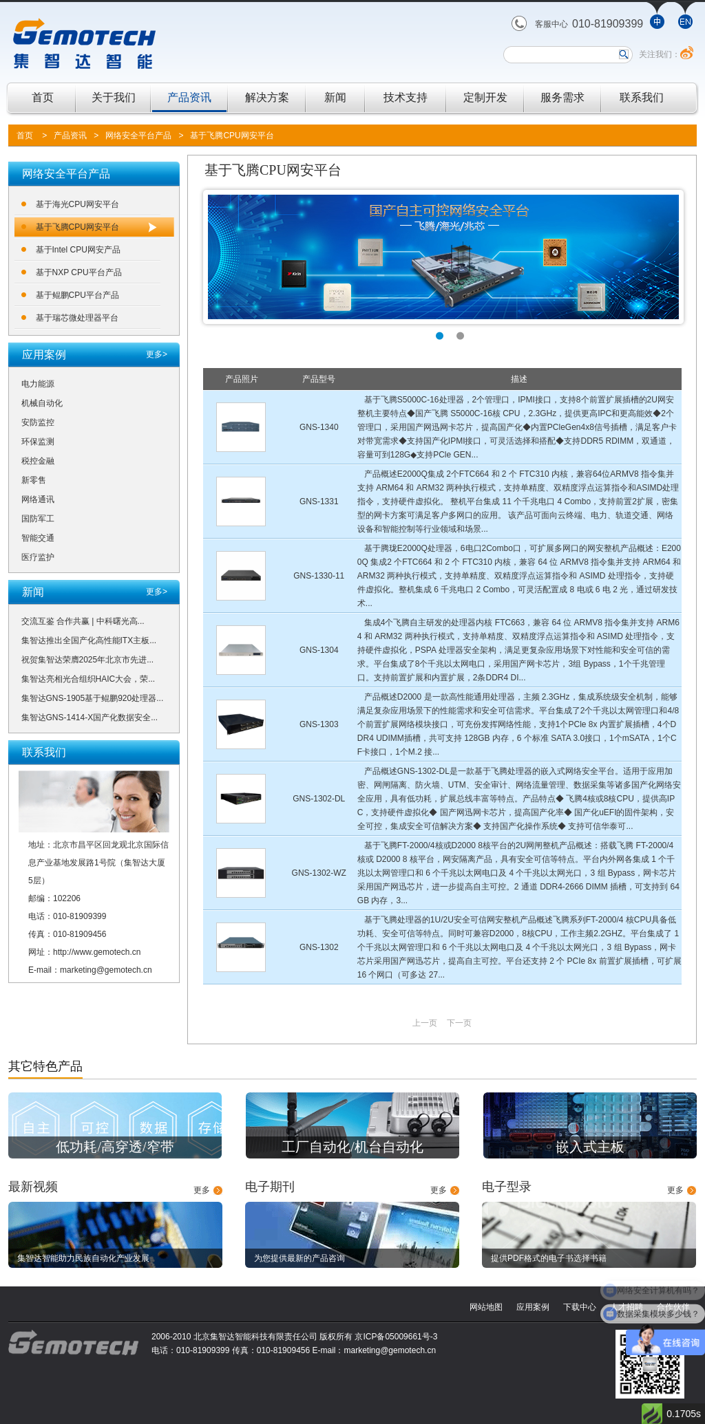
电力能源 (37, 384)
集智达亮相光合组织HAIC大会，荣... (88, 679)
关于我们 (114, 97)
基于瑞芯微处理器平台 (77, 318)
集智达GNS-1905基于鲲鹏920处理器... (92, 698)
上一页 (424, 1023)
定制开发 (485, 97)
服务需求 (562, 97)
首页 (43, 97)
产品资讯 (189, 97)
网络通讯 (37, 499)
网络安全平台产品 (138, 135)
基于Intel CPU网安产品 (78, 250)
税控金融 (37, 461)
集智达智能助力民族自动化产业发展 (83, 1258)
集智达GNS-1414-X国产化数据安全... (89, 717)
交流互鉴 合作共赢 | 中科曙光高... (83, 621)
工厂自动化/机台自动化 (352, 1146)
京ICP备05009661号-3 (396, 1336)
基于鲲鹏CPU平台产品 (77, 295)
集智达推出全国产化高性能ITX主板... (89, 640)
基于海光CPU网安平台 (77, 204)
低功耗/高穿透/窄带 (114, 1146)
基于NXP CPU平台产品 (79, 272)
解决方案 (267, 97)
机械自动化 (42, 403)
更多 (201, 1190)
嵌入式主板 (590, 1146)
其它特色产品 (45, 1066)
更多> (156, 354)
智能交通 (37, 538)
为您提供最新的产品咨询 (299, 1258)
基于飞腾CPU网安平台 (231, 135)
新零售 (33, 480)
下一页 (459, 1023)
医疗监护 (37, 557)
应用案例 (532, 1307)
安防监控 (37, 422)
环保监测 (37, 441)
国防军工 (37, 519)
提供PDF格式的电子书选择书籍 (549, 1258)
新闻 (335, 97)
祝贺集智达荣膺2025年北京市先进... (87, 660)
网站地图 (486, 1307)
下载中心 (579, 1307)
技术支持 (405, 97)
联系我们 (642, 97)
